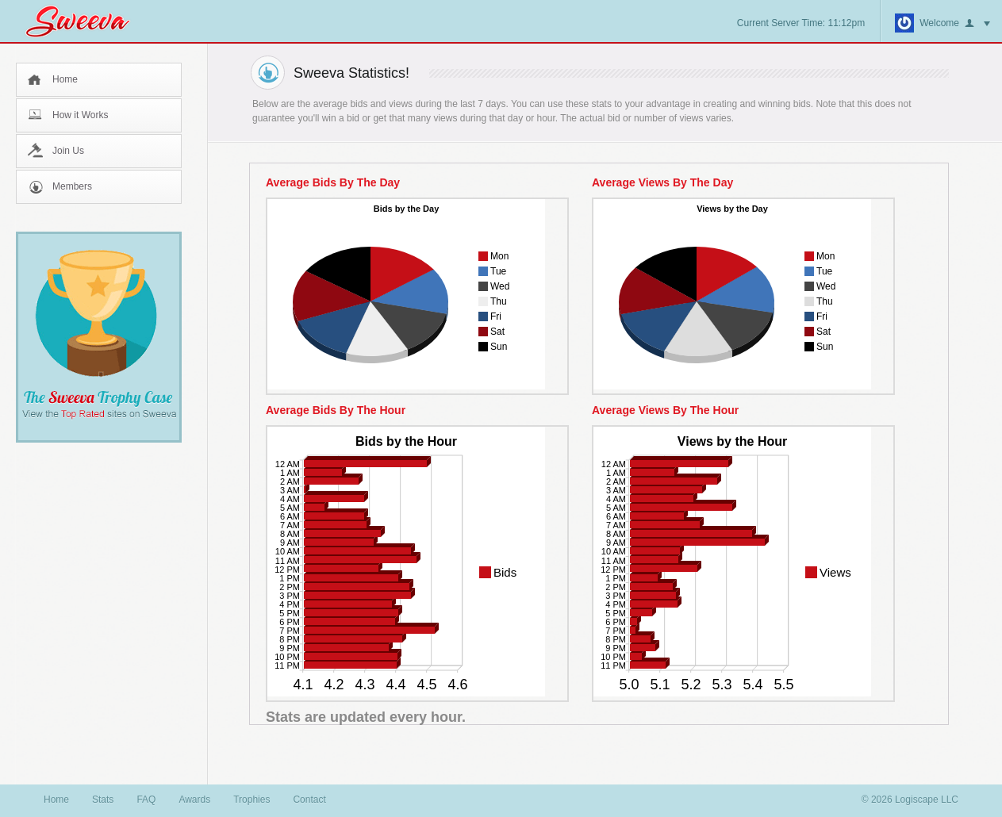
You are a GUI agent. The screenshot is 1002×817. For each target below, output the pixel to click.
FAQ (145, 799)
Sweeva (86, 21)
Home (65, 79)
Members (72, 186)
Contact (309, 799)
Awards (194, 799)
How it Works (80, 115)
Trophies (251, 799)
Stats (102, 799)
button (977, 24)
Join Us (68, 150)
